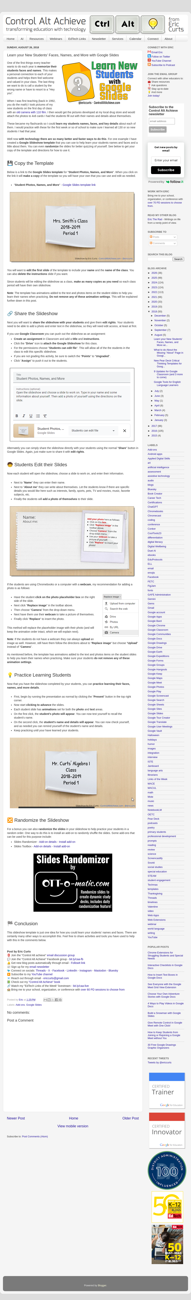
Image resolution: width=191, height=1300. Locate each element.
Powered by (165, 181)
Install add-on (67, 841)
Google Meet (155, 682)
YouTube (153, 937)
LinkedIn (72, 970)
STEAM (152, 876)
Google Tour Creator (159, 717)
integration (153, 753)
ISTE (150, 761)
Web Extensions (157, 920)
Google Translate (157, 722)
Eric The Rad (155, 219)
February (160, 415)
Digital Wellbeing (157, 546)
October (159, 325)
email (151, 568)
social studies (155, 867)
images (152, 748)
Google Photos (156, 687)
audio (151, 480)
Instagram (86, 970)
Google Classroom (158, 630)
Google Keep (155, 673)
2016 (154, 431)
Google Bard (155, 621)
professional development (162, 836)
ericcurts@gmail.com (56, 978)
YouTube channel (42, 974)
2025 (154, 277)
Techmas (153, 884)
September (161, 330)
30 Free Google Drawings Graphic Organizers (162, 1046)
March (158, 410)
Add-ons (20, 1005)
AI (22, 38)
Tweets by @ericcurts (160, 1062)
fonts (150, 590)
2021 (154, 297)
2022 (154, 292)
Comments (157, 243)
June (158, 396)
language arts (155, 770)
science (152, 854)
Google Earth (155, 651)
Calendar (135, 38)
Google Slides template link (79, 184)
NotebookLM (155, 810)
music (151, 801)
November (161, 320)
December (161, 315)
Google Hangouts (157, 669)
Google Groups (156, 665)
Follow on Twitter (161, 56)
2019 (154, 306)
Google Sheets (156, 704)
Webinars (56, 38)
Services (117, 38)
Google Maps (155, 678)
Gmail (151, 608)
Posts (154, 237)
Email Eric (157, 52)
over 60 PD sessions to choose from (103, 989)
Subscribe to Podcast (163, 65)
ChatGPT (153, 506)
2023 (154, 287)
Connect (153, 38)
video (151, 911)
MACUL (152, 788)
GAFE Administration (159, 594)
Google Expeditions (158, 656)
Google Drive (155, 647)
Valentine (153, 906)
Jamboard (153, 766)
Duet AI (152, 550)
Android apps (155, 454)
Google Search (156, 700)
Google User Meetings (160, 726)
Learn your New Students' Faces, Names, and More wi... (168, 342)
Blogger (102, 1285)
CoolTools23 (154, 533)
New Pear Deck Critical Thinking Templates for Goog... (168, 363)
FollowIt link (78, 962)
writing (151, 933)
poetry (151, 827)
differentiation (155, 537)
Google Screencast (158, 695)
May (157, 400)
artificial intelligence (158, 467)
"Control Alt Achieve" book (44, 981)
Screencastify (155, 858)
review (151, 849)
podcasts (153, 823)
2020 (154, 301)
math (150, 792)
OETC (151, 814)
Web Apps (153, 915)
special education (157, 871)
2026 (154, 273)
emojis (151, 572)
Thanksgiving (155, 893)
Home (11, 38)
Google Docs (155, 638)
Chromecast (154, 515)
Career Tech (154, 498)
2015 (154, 435)
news (150, 805)
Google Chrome (156, 625)
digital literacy (155, 542)
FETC (151, 581)
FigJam (152, 586)
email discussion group (61, 955)
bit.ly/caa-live (81, 985)
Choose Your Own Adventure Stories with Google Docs (164, 995)
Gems (151, 603)
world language (156, 928)
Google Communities (159, 634)
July (157, 391)
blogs (151, 485)
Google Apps (155, 616)
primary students (157, 832)
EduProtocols (155, 559)
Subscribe (166, 170)
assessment (154, 471)
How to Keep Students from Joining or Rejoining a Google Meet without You (164, 1035)
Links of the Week (157, 779)
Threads (41, 970)
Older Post (130, 1118)
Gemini (152, 599)
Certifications (155, 502)
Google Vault (155, 731)
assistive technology (159, 476)
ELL (150, 564)
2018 (154, 311)
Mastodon (100, 970)
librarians (153, 775)
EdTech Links (77, 38)
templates (153, 889)
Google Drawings (157, 643)
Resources (37, 38)
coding (151, 520)
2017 (154, 426)
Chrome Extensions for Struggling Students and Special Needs (165, 955)
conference (154, 524)
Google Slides (34, 1005)
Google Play (154, 691)
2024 (154, 282)
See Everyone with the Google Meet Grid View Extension (164, 986)
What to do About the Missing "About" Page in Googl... (168, 352)
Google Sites (155, 709)
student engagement (159, 880)
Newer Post (16, 1118)
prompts (152, 840)
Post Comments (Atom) (35, 1136)
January (159, 420)
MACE (151, 783)
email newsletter (39, 966)
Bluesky (113, 970)
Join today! (154, 95)
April (157, 405)
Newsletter (99, 38)
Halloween (153, 735)
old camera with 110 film (31, 112)
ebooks (152, 555)
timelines (153, 902)
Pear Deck (153, 818)
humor (151, 744)
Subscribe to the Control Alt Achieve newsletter (163, 110)
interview (153, 757)
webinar (152, 924)
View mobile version (72, 1126)
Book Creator (155, 493)
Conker (152, 528)
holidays (152, 739)
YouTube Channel (161, 60)
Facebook (58, 970)
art (149, 463)
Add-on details (48, 841)
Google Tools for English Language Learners (167, 383)
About (168, 38)
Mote (150, 797)
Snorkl (151, 862)
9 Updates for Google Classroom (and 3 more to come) (168, 374)
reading (152, 845)
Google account (156, 612)
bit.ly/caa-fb (76, 959)
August (159, 335)
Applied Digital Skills (159, 458)
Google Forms (155, 660)
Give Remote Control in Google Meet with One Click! (165, 1024)
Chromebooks (155, 511)
